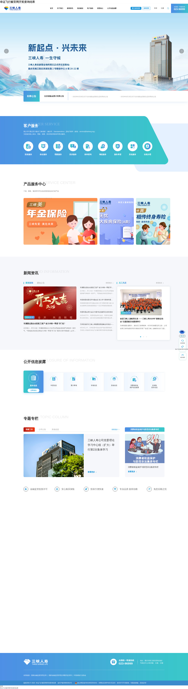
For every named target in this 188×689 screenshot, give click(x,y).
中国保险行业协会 (80, 675)
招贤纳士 (100, 8)
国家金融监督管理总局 (39, 675)
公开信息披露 (111, 8)
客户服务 (90, 8)
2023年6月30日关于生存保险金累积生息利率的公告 (90, 97)
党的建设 (80, 8)
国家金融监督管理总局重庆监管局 (60, 675)
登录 (155, 8)
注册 (162, 8)
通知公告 (41, 283)
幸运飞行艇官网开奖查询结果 (9, 688)
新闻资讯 (70, 8)
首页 (51, 8)
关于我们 (60, 8)
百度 (1, 686)
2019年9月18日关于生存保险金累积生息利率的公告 (138, 97)
